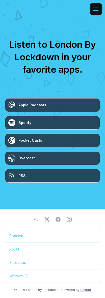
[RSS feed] (35, 219)
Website (19, 276)
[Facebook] (58, 219)
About (14, 249)
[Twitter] (46, 219)
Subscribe (17, 262)
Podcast (16, 236)
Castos (85, 290)
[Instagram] (69, 219)
